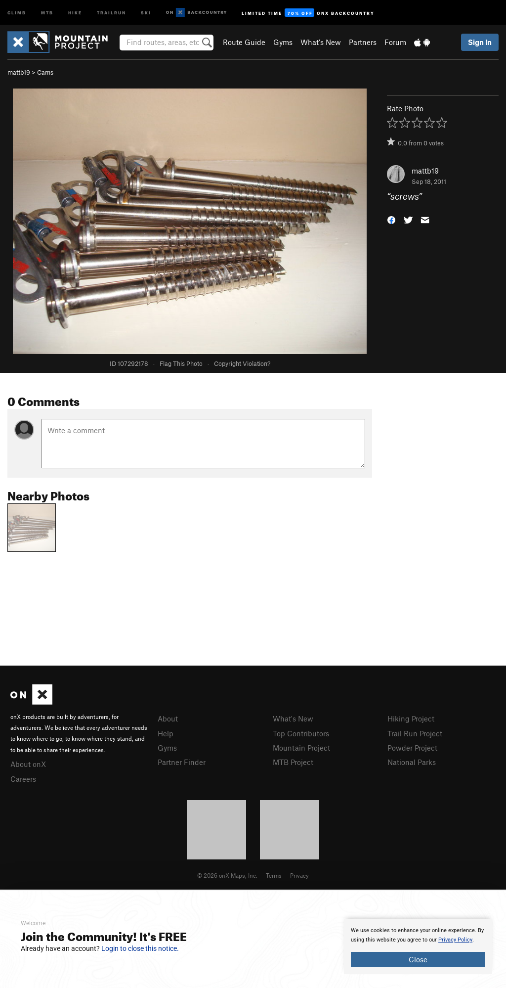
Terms (274, 875)
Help (165, 733)
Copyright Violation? (242, 363)
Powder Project (412, 747)
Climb (16, 12)
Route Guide (244, 42)
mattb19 (18, 72)
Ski (146, 12)
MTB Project (293, 762)
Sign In (480, 42)
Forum (395, 42)
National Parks (411, 762)
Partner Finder (182, 762)
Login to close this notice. (140, 948)
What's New (320, 42)
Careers (23, 778)
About (168, 718)
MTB (47, 12)
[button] (391, 219)
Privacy (299, 875)
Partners (363, 42)
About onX (28, 764)
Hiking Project (410, 718)
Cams (45, 72)
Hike (75, 12)
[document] (418, 946)
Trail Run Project (414, 733)
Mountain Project (301, 747)
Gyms (283, 42)
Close (418, 959)
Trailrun (111, 12)
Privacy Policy (455, 940)
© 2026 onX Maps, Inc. (227, 875)
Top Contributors (301, 733)
